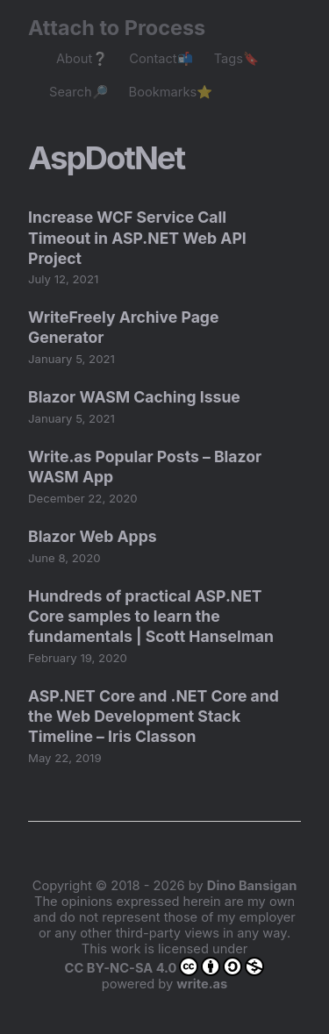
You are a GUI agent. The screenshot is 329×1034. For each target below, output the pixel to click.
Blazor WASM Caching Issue (134, 397)
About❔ (82, 59)
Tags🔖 (236, 59)
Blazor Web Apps (92, 536)
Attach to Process (125, 27)
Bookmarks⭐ (171, 92)
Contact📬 (160, 59)
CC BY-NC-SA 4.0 (165, 966)
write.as (201, 984)
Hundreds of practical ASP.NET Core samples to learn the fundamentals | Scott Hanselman (151, 616)
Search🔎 (78, 92)
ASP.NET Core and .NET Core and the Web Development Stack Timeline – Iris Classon (153, 716)
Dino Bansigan (252, 886)
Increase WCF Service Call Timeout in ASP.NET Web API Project (137, 237)
